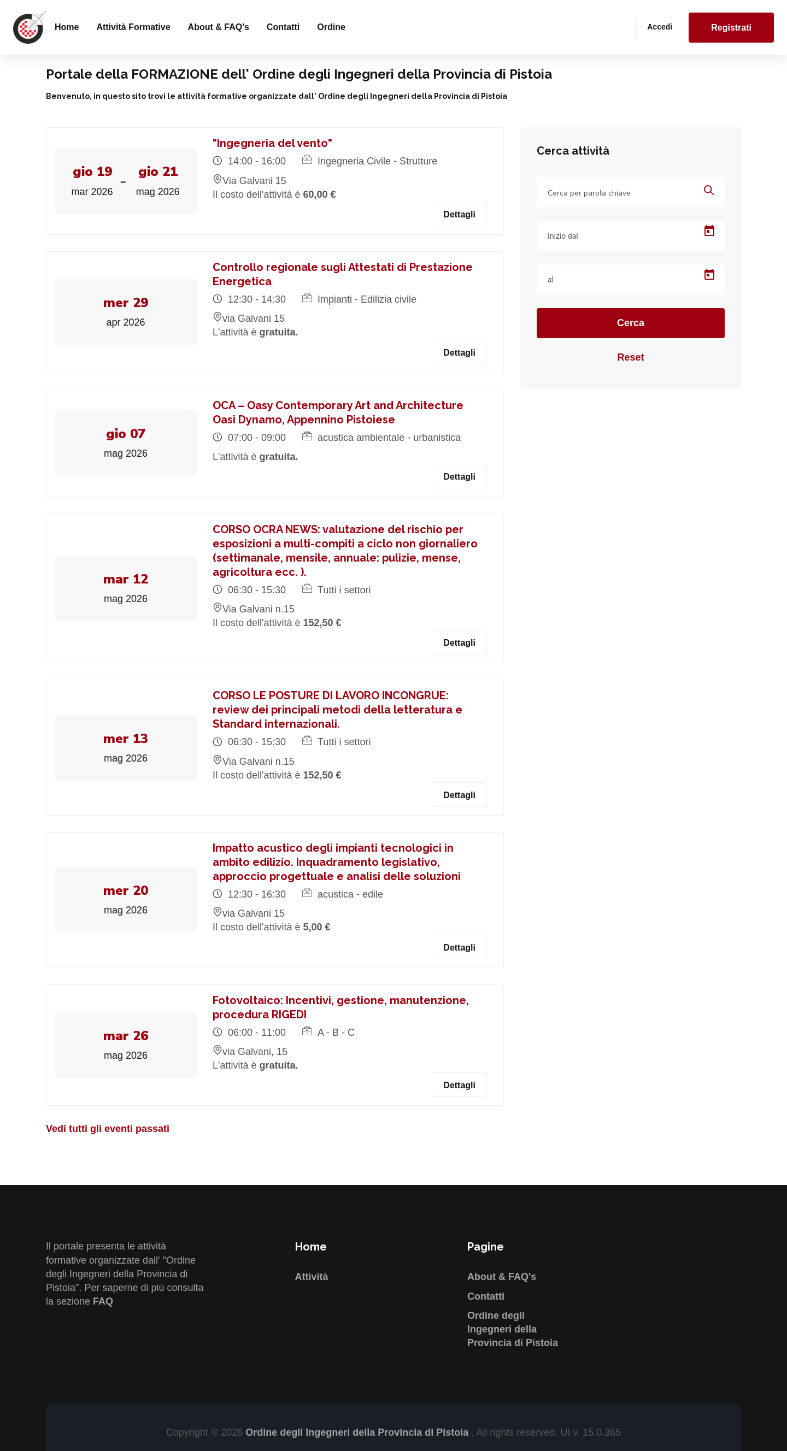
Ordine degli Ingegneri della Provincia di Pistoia (512, 1329)
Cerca (630, 322)
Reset (630, 357)
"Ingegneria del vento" (273, 143)
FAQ (103, 1301)
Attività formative (133, 27)
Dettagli (459, 214)
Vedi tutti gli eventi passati (107, 1128)
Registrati (731, 27)
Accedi (659, 26)
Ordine (331, 27)
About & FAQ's (218, 27)
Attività (311, 1276)
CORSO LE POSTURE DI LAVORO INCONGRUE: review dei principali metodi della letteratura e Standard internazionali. (338, 709)
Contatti (283, 27)
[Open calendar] (709, 231)
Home (67, 27)
